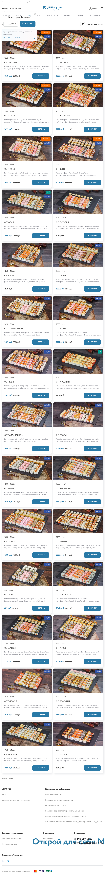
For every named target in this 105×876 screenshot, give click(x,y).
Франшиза (48, 839)
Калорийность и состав (55, 805)
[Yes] (28, 24)
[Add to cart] (40, 76)
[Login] (93, 8)
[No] (10, 24)
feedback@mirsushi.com (88, 843)
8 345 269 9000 (15, 8)
